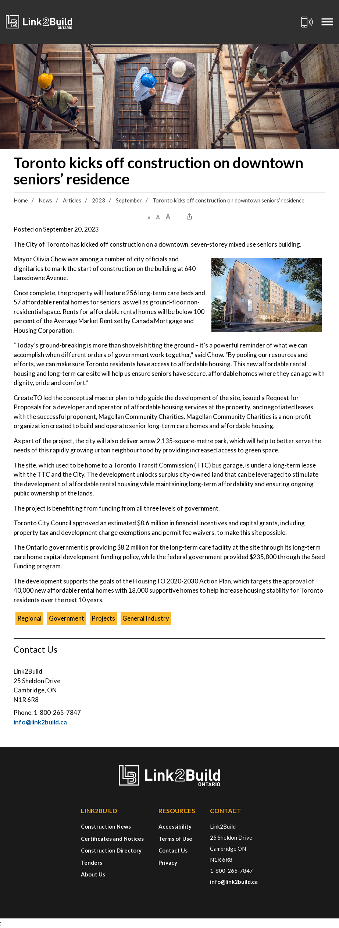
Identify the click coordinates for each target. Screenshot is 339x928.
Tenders (91, 862)
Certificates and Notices (112, 838)
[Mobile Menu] (327, 22)
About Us (93, 874)
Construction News (106, 826)
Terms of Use (175, 838)
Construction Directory (111, 850)
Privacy (167, 862)
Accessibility (175, 826)
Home (21, 200)
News (45, 200)
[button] (148, 216)
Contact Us (173, 850)
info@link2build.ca (40, 722)
